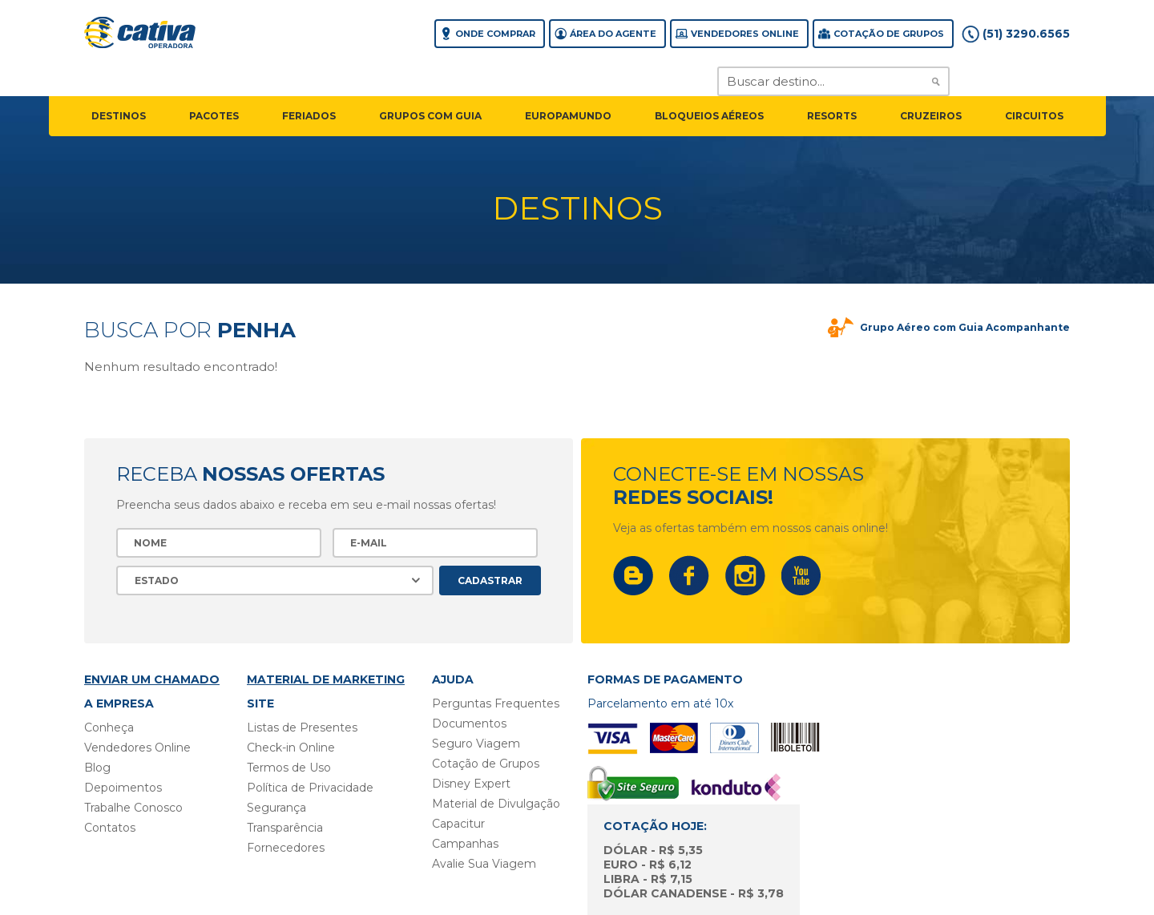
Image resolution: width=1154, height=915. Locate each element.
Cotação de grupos (888, 33)
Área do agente (613, 33)
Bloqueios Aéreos (709, 116)
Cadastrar (490, 580)
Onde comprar (495, 33)
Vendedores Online (745, 33)
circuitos (1034, 116)
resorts (832, 116)
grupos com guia (430, 116)
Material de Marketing (326, 679)
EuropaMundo (568, 116)
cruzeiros (931, 116)
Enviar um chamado (152, 679)
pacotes (214, 116)
